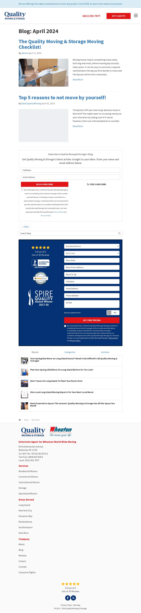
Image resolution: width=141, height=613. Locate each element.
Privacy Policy (46, 216)
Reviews (23, 555)
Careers (22, 561)
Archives (105, 352)
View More (24, 533)
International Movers (29, 482)
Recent (35, 352)
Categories (69, 352)
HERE (86, 3)
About (22, 544)
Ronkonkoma (25, 522)
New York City (25, 510)
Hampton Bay (25, 516)
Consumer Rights (27, 572)
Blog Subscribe (44, 184)
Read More (78, 79)
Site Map (76, 605)
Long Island (24, 505)
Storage (23, 488)
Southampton (26, 527)
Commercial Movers (28, 476)
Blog (21, 550)
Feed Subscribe (96, 184)
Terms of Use (58, 212)
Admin (24, 53)
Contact (23, 567)
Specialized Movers (28, 493)
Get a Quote (118, 16)
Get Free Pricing (92, 320)
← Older (25, 227)
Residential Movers (28, 471)
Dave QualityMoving (31, 103)
